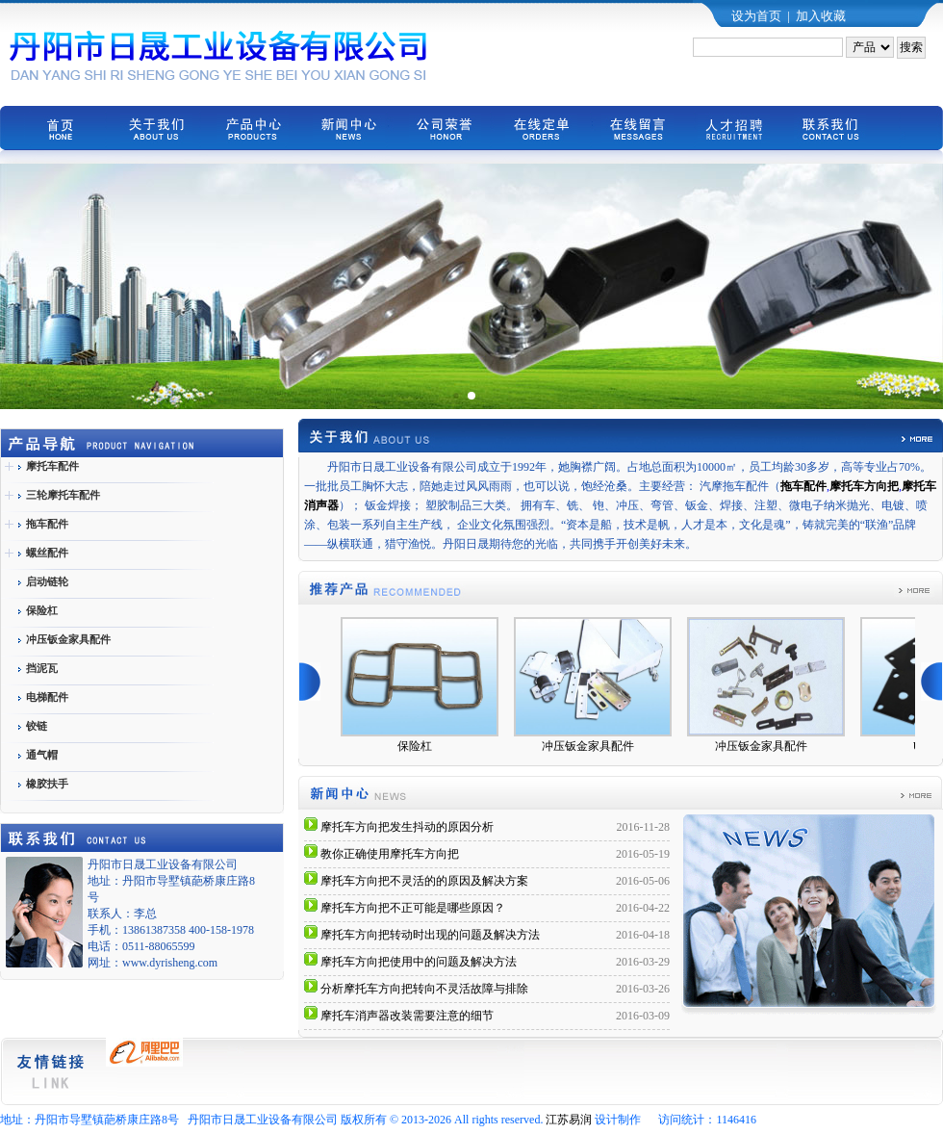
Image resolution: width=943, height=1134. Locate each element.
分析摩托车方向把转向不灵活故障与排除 (424, 988)
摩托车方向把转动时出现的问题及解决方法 (430, 934)
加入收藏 (821, 16)
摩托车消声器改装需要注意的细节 (407, 1015)
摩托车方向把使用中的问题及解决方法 (418, 961)
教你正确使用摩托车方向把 (389, 854)
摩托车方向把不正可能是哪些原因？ (412, 908)
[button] (455, 395)
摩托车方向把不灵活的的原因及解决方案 (424, 881)
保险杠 (421, 746)
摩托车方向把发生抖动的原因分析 (407, 827)
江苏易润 (569, 1119)
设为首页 (756, 16)
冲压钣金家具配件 (594, 746)
